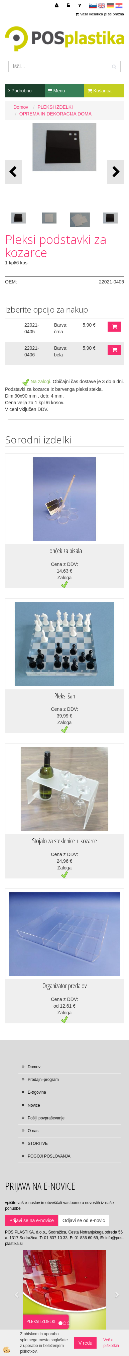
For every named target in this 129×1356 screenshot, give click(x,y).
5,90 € (89, 325)
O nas (33, 1130)
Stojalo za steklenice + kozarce (64, 840)
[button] (115, 172)
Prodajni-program (43, 1079)
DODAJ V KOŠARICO (114, 327)
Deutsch (110, 5)
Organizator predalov (64, 985)
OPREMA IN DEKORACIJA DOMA (55, 113)
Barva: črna (61, 328)
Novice (34, 1105)
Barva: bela (61, 351)
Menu (56, 90)
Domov (20, 107)
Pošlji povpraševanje (46, 1118)
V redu (85, 1343)
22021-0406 (31, 351)
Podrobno (20, 90)
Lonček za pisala (64, 550)
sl (93, 5)
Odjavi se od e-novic (83, 1220)
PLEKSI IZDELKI (55, 107)
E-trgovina (37, 1092)
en (101, 5)
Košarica (99, 90)
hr (119, 5)
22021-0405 (31, 328)
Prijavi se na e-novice (31, 1220)
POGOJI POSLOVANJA (49, 1156)
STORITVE (38, 1143)
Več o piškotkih (111, 1343)
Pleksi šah (64, 695)
